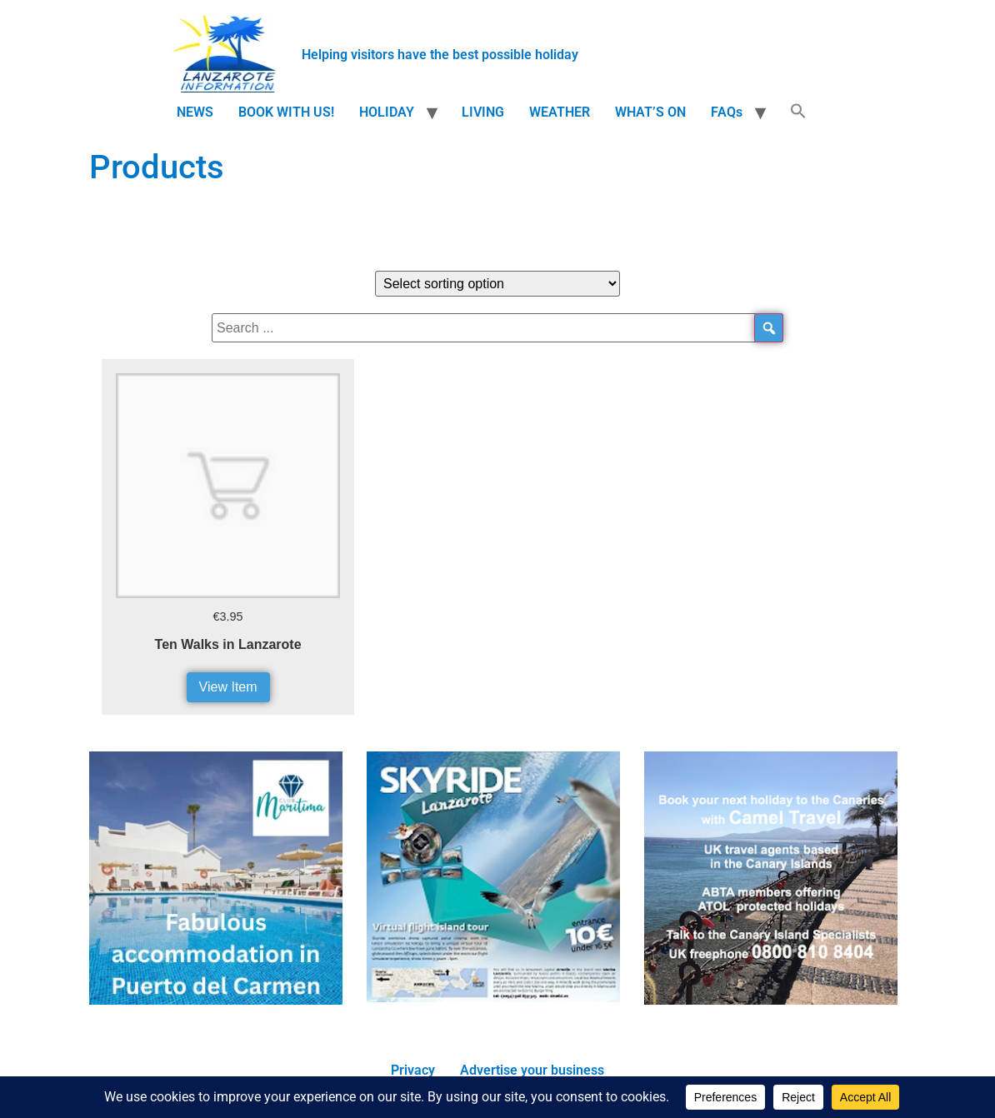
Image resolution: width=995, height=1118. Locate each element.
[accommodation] (215, 1000)
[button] (798, 112)
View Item (228, 687)
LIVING (483, 112)
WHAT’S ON (650, 112)
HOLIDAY (386, 112)
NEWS (195, 112)
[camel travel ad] (771, 1000)
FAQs (726, 112)
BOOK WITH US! (286, 112)
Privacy (413, 1070)
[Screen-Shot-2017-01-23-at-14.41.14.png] (493, 998)
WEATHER (559, 112)
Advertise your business (532, 1070)
